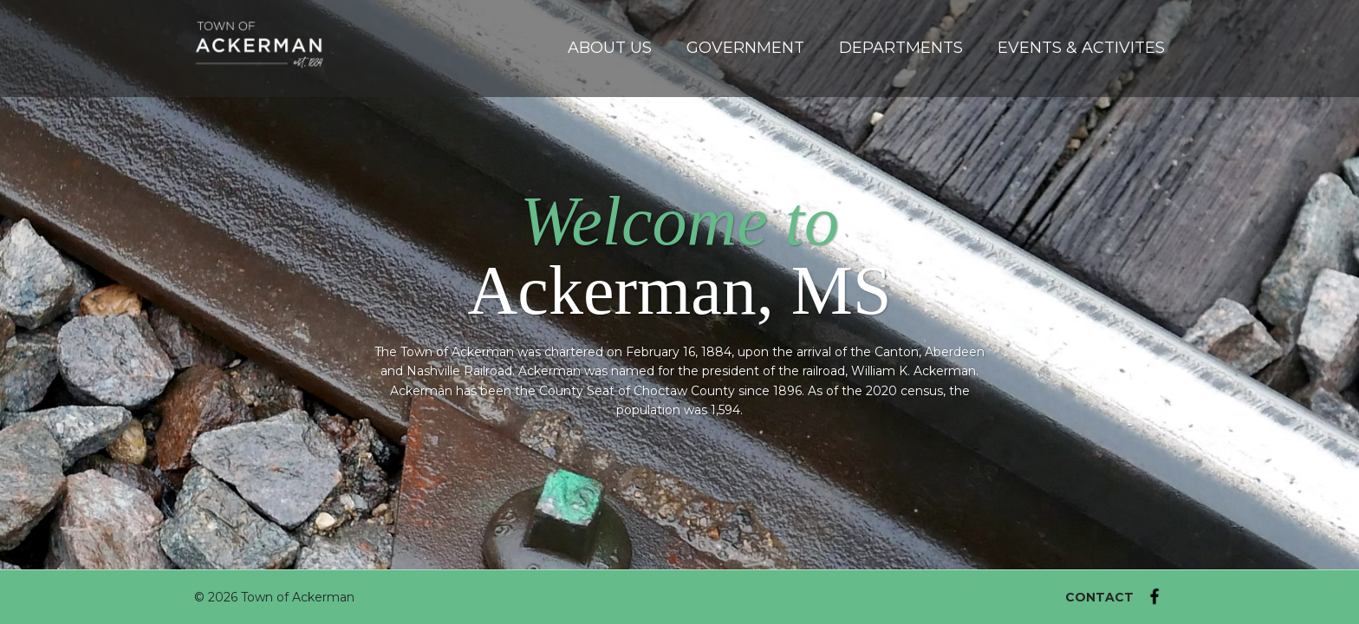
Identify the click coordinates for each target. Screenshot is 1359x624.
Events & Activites (1081, 47)
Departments (901, 47)
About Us (610, 47)
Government (745, 47)
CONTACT (1099, 597)
